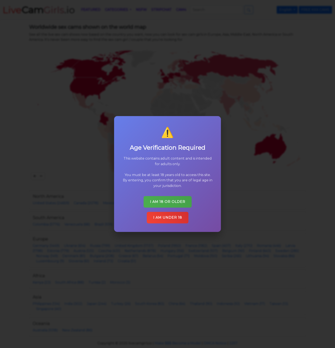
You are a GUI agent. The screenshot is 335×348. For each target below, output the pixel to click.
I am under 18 (167, 215)
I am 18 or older (167, 200)
